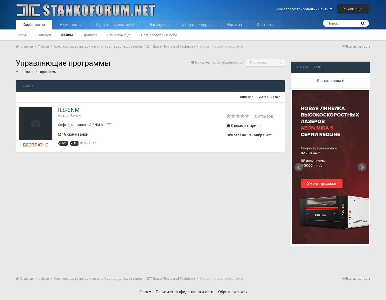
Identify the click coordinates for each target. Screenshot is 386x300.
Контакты (265, 24)
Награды (157, 24)
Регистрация (353, 9)
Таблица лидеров (196, 24)
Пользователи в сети (159, 35)
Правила (90, 35)
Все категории (330, 81)
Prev (299, 167)
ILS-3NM (69, 110)
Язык (145, 292)
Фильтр (246, 96)
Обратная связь (232, 292)
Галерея (44, 35)
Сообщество (33, 24)
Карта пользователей (115, 24)
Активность (70, 24)
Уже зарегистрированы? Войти (304, 9)
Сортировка (269, 96)
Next (362, 167)
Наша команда (119, 35)
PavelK (75, 116)
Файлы (67, 35)
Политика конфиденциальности (184, 292)
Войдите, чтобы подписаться (219, 62)
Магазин (234, 24)
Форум (22, 35)
